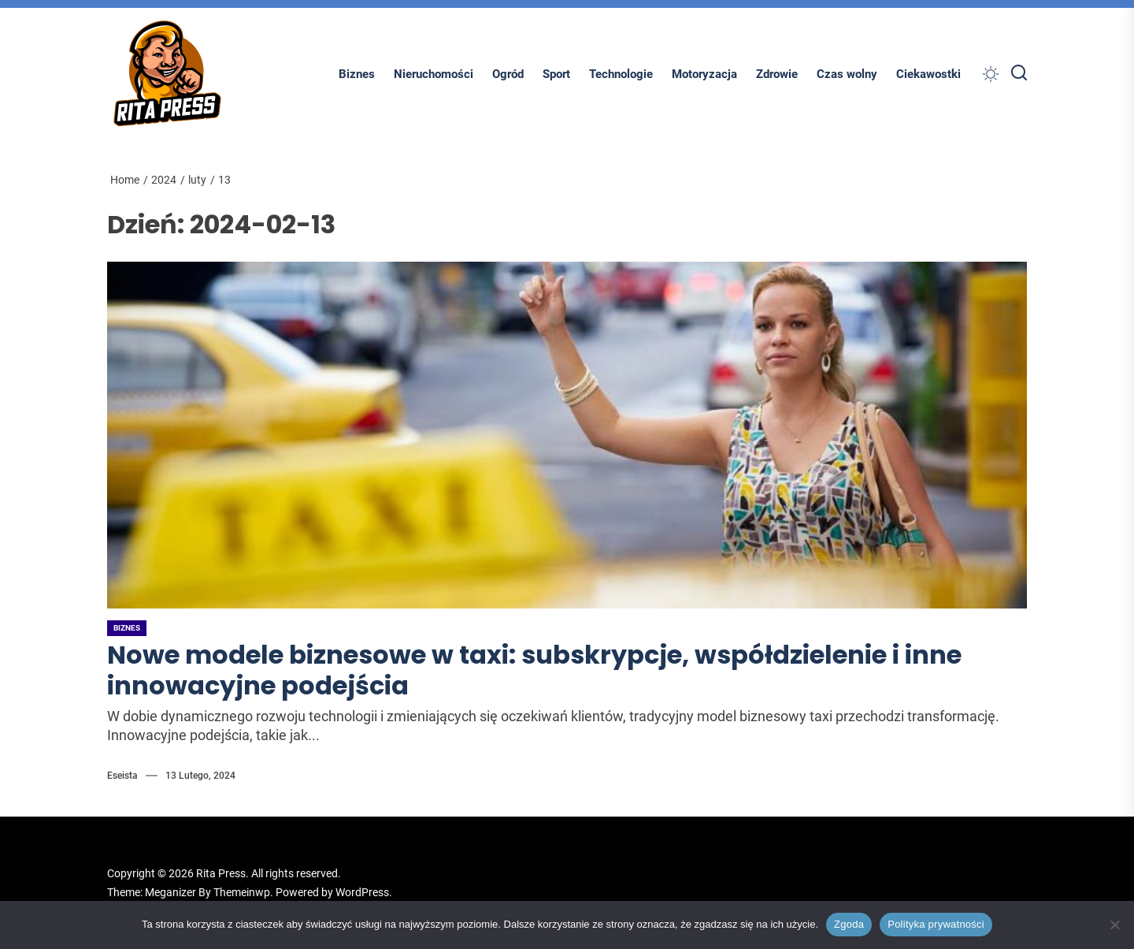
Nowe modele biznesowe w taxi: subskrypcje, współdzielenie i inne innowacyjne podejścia (534, 669)
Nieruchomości (433, 74)
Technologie (621, 74)
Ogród (508, 74)
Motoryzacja (704, 74)
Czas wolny (847, 74)
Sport (556, 74)
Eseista (122, 775)
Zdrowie (777, 74)
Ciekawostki (928, 74)
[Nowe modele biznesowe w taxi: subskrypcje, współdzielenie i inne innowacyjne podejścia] (567, 435)
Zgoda (849, 924)
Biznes (357, 74)
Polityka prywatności (936, 924)
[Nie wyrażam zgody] (1114, 924)
